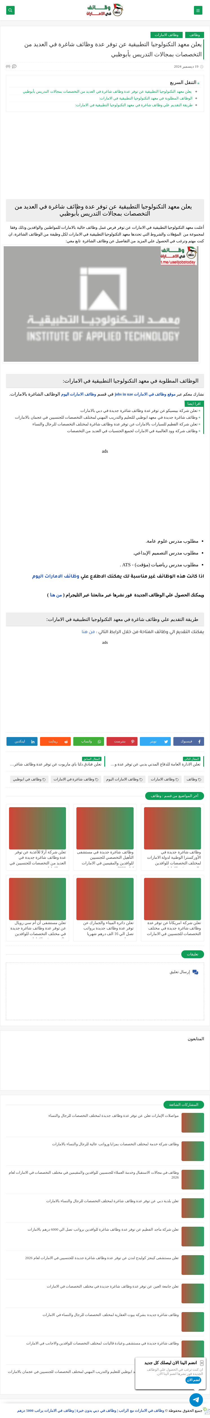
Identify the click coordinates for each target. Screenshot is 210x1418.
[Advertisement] (105, 155)
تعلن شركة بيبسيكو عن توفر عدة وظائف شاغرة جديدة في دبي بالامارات (139, 411)
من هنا (56, 595)
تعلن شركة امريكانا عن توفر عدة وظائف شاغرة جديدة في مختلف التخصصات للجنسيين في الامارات (174, 928)
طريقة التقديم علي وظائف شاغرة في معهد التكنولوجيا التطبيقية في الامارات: (134, 105)
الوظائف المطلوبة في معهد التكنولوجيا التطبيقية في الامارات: (146, 98)
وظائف (194, 35)
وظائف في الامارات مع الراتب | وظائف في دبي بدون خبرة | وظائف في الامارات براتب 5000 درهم (90, 1410)
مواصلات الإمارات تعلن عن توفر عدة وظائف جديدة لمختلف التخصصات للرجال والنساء (113, 1115)
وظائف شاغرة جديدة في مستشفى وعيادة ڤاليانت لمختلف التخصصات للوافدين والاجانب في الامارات (102, 1343)
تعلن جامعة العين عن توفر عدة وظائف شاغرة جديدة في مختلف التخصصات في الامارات (113, 1286)
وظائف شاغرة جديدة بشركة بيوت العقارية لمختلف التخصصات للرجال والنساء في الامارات (111, 1315)
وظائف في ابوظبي (29, 779)
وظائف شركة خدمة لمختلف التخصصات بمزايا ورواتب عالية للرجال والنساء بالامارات (115, 1144)
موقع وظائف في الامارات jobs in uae (145, 394)
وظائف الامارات (166, 35)
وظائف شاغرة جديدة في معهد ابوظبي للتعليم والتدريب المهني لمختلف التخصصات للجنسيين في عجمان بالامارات (106, 417)
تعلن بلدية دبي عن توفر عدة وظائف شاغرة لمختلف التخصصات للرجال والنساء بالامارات (112, 1201)
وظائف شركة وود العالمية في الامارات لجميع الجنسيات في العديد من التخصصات (132, 431)
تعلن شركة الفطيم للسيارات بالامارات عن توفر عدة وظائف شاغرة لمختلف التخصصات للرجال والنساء (115, 424)
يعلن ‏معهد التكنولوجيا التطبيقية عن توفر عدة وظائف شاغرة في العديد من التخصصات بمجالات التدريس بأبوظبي (107, 91)
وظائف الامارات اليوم (78, 394)
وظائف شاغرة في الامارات (76, 779)
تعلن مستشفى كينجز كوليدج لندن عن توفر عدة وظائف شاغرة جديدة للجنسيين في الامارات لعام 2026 (102, 1258)
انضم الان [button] (193, 1380)
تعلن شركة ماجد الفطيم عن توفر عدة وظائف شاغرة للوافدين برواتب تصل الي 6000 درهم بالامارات (103, 1229)
